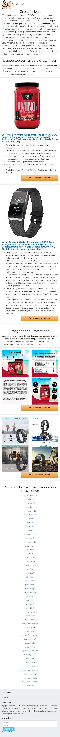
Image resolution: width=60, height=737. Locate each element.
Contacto (5, 697)
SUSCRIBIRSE (8, 729)
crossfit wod (12, 26)
